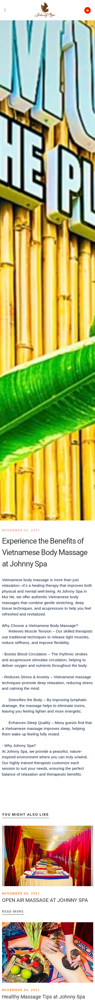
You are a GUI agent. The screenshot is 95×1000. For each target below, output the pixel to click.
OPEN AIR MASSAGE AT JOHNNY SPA (45, 900)
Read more (13, 911)
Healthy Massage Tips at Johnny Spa (43, 997)
